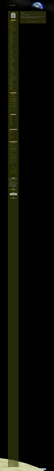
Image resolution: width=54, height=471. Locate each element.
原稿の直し (23, 12)
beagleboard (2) (12, 60)
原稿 (35, 21)
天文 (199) (11, 21)
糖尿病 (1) (11, 82)
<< (10, 126)
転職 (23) (11, 44)
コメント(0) (38, 21)
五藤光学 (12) (11, 83)
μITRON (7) (11, 56)
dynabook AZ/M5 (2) (12, 61)
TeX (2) (11, 46)
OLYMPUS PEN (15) (12, 70)
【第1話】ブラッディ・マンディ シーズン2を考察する (13, 152)
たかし (11, 134)
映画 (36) (11, 42)
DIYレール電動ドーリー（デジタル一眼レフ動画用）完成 (13, 144)
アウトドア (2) (12, 71)
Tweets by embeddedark (13, 190)
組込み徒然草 (12, 5)
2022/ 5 (11, 118)
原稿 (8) (11, 55)
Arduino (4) (11, 85)
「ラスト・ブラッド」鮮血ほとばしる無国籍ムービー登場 (13, 161)
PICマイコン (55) (12, 43)
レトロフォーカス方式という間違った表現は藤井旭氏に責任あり (13, 158)
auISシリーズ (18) (12, 59)
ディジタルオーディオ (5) (13, 48)
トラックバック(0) (42, 21)
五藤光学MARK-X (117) (13, 41)
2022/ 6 (11, 117)
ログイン (11, 465)
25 (11, 173)
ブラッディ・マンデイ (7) (13, 54)
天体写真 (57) (11, 57)
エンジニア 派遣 (12, 163)
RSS (11, 463)
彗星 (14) (11, 74)
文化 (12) (11, 33)
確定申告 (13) (11, 45)
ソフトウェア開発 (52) (13, 28)
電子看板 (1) (11, 34)
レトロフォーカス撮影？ (13, 159)
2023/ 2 (11, 115)
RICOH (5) (11, 81)
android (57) (11, 29)
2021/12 (11, 119)
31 (10, 174)
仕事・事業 (31, 21)
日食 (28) (11, 35)
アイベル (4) (11, 75)
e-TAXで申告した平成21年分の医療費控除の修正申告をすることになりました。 (13, 149)
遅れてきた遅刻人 (12, 136)
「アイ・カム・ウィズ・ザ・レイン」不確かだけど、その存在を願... (13, 155)
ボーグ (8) (11, 72)
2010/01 (13, 166)
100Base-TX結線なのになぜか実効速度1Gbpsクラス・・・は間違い (13, 95)
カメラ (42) (11, 31)
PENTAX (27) (11, 80)
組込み (34, 21)
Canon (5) (11, 73)
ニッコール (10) (12, 86)
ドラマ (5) (11, 49)
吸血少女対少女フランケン (13, 153)
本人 (10, 133)
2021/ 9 (11, 120)
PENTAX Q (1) (12, 87)
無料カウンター (11, 195)
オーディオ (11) (12, 58)
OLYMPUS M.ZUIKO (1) (13, 84)
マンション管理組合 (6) (13, 30)
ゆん (10, 135)
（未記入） (11, 131)
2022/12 (11, 116)
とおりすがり (11, 132)
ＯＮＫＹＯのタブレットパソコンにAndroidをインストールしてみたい (13, 146)
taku (10, 130)
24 (10, 173)
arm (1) (11, 47)
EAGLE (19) (11, 62)
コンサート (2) (12, 32)
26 (12, 173)
